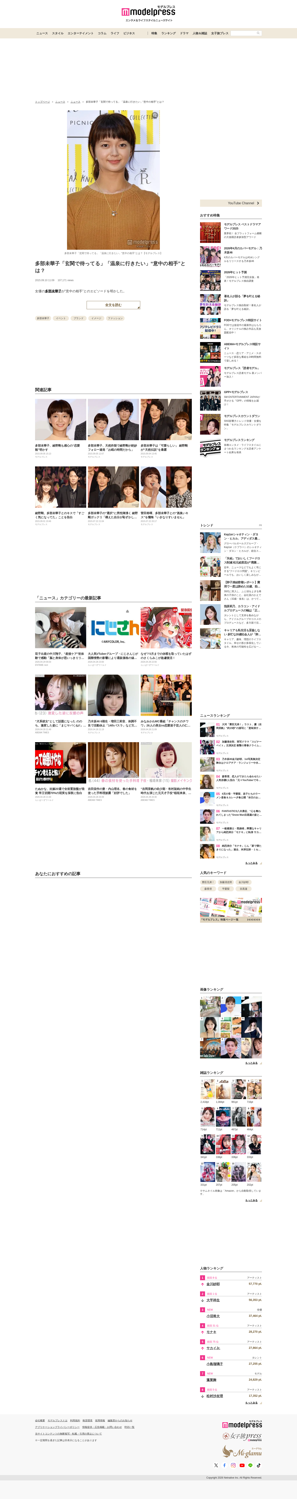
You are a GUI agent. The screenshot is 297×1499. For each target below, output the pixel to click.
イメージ (96, 318)
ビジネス (129, 33)
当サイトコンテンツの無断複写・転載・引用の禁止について (68, 1433)
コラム (102, 33)
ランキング (168, 33)
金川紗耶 (244, 882)
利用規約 (75, 1420)
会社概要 (40, 1420)
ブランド (79, 318)
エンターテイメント (81, 33)
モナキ (211, 1332)
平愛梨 (226, 888)
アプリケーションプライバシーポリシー (57, 1427)
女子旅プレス (220, 33)
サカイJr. (213, 1348)
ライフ (115, 33)
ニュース (42, 33)
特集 (154, 33)
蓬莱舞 (211, 1380)
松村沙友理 (214, 1396)
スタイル (58, 33)
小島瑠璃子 (214, 1364)
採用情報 (100, 1420)
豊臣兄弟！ (208, 882)
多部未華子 (53, 291)
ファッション (115, 318)
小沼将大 (213, 1316)
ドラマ (184, 33)
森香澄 (208, 888)
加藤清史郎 (226, 882)
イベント (61, 318)
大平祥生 (213, 1300)
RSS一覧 (130, 1427)
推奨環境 (87, 1420)
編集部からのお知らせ (120, 1420)
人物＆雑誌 (200, 33)
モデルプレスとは (57, 1420)
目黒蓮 (243, 888)
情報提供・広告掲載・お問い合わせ (102, 1427)
